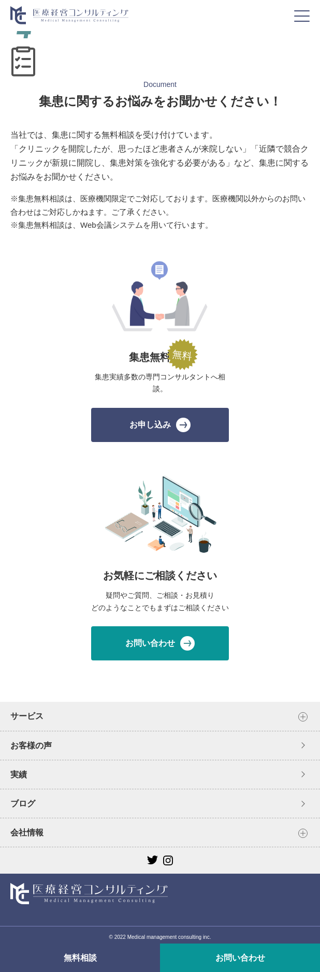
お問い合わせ (240, 957)
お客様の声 (31, 745)
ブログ (22, 803)
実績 (18, 774)
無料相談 (80, 957)
